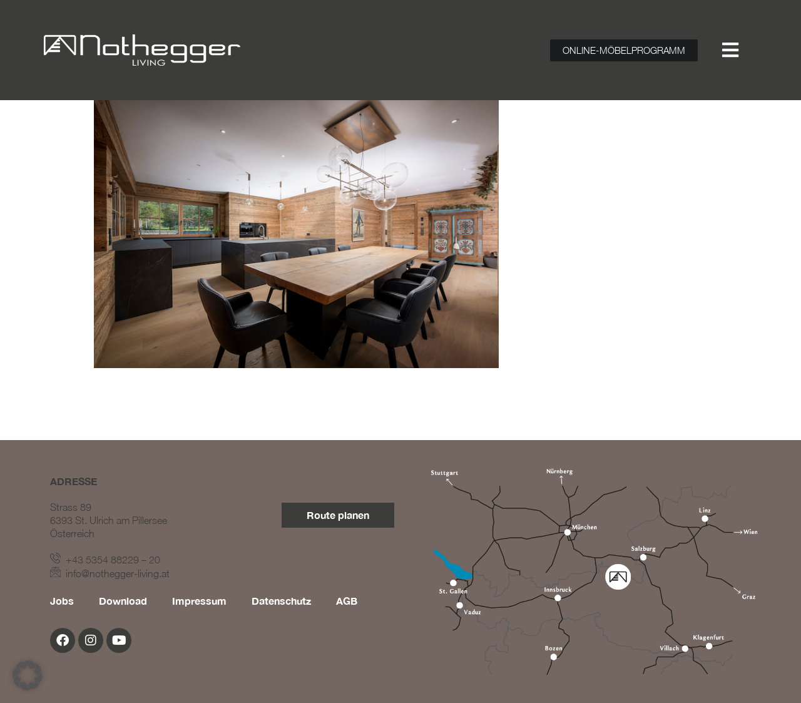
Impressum (199, 601)
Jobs (62, 601)
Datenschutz (281, 601)
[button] (27, 675)
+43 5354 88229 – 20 (105, 559)
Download (123, 601)
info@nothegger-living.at (110, 573)
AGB (346, 601)
